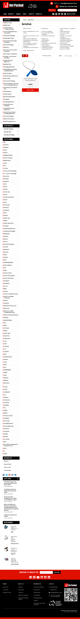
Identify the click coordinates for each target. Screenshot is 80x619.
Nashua (6, 257)
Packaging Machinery (9, 67)
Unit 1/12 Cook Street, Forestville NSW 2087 (55, 596)
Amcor (5, 150)
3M (4, 142)
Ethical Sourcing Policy (23, 595)
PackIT (5, 389)
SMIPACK (6, 380)
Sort (60, 55)
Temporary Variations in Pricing (10, 515)
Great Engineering (8, 426)
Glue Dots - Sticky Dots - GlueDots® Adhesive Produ (14, 560)
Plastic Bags (7, 78)
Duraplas (6, 178)
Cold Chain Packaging (9, 35)
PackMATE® (7, 392)
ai (4, 451)
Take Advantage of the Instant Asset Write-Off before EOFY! (10, 483)
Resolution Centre (7, 592)
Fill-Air (5, 199)
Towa (5, 343)
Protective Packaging (9, 81)
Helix (5, 212)
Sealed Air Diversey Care (10, 305)
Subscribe (57, 572)
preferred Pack (8, 273)
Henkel (6, 215)
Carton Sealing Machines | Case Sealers (10, 32)
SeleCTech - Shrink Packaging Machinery (9, 311)
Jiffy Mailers (7, 233)
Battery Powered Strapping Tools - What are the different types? (10, 498)
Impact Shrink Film (8, 223)
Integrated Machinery (9, 228)
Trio (5, 349)
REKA (5, 288)
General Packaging (9, 44)
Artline (5, 152)
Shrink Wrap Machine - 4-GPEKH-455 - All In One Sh (14, 528)
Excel (5, 184)
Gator (5, 202)
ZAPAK (5, 372)
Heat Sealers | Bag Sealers (10, 54)
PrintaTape (7, 421)
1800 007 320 (54, 589)
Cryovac (6, 168)
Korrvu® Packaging (9, 244)
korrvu (5, 241)
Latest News (21, 589)
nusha (5, 453)
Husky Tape (7, 218)
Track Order (5, 589)
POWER (6, 434)
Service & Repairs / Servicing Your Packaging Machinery (11, 84)
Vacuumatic (7, 400)
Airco (5, 441)
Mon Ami (6, 252)
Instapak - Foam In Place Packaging (10, 57)
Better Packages (8, 158)
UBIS (5, 354)
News (25, 14)
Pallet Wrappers (8, 73)
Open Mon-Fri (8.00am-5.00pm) (23, 598)
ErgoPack (6, 181)
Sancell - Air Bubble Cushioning (9, 297)
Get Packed (7, 205)
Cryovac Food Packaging (10, 171)
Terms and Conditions (39, 587)
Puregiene (6, 280)
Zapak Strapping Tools (9, 121)
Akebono (6, 147)
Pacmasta (6, 428)
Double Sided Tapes (9, 38)
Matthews (6, 249)
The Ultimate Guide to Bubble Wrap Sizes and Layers (10, 491)
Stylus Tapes (7, 333)
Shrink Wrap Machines (9, 96)
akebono (6, 377)
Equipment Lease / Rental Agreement (39, 604)
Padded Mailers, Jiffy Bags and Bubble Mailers (10, 70)
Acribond (6, 144)
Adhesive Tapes (8, 22)
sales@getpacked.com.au (56, 592)
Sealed (5, 300)
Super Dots (7, 336)
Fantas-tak (7, 192)
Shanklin (6, 317)
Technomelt (7, 338)
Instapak (6, 226)
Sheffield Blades (8, 320)
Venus (5, 362)
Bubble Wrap (7, 25)
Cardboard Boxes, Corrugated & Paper (9, 28)
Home (5, 14)
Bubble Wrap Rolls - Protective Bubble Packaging (14, 539)
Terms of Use (7, 467)
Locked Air (6, 402)
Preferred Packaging (9, 275)
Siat (5, 322)
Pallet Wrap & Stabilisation (11, 76)
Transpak (6, 346)
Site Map (36, 600)
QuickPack (6, 283)
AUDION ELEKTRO (8, 155)
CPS (5, 165)
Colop (5, 163)
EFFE (5, 448)
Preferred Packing (8, 278)
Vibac (5, 364)
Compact (6, 397)
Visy (5, 367)
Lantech (6, 247)
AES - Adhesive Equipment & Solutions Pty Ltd (11, 445)
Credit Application (38, 598)
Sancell (6, 291)
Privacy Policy (7, 470)
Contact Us (39, 14)
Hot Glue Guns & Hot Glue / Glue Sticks (10, 50)
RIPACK (5, 413)
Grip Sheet (6, 210)
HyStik (5, 220)
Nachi (5, 254)
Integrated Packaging (9, 231)
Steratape (6, 328)
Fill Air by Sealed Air (9, 197)
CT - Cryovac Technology (10, 173)
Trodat (5, 387)
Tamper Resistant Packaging (8, 105)
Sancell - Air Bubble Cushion (11, 294)
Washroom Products (9, 118)
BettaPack (6, 383)
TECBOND (6, 405)
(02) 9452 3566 (54, 587)
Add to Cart (30, 90)
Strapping (6, 99)
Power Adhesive (8, 265)
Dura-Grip (6, 176)
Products (11, 14)
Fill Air (5, 194)
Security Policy (37, 595)
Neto (5, 260)
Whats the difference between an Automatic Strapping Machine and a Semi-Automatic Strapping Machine (11, 507)
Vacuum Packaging (9, 116)
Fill (4, 407)
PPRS (5, 270)
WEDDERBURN (7, 370)
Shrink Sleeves (7, 91)
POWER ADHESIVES (8, 262)
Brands (19, 14)
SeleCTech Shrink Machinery (11, 315)
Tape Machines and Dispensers (9, 109)
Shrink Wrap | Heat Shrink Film (10, 88)
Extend (5, 189)
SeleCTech (6, 308)
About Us (31, 14)
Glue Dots (6, 47)
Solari (5, 325)
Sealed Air (6, 303)
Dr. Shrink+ (7, 439)
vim (5, 394)
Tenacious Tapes (8, 415)
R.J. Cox (6, 286)
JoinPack (6, 236)
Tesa (5, 341)
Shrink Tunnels (7, 94)
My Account (5, 587)
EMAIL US (63, 3)
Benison (6, 436)
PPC (5, 267)
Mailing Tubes (7, 64)
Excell (5, 186)
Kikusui (6, 239)
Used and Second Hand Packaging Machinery (9, 112)
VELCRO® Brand (8, 357)
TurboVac (6, 351)
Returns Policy (7, 464)
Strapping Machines (9, 101)
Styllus (5, 330)
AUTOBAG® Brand (8, 423)
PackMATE (6, 418)
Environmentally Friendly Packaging (10, 41)
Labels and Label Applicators (8, 61)
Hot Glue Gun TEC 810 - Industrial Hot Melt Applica (14, 549)
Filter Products (8, 126)
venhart (6, 359)
